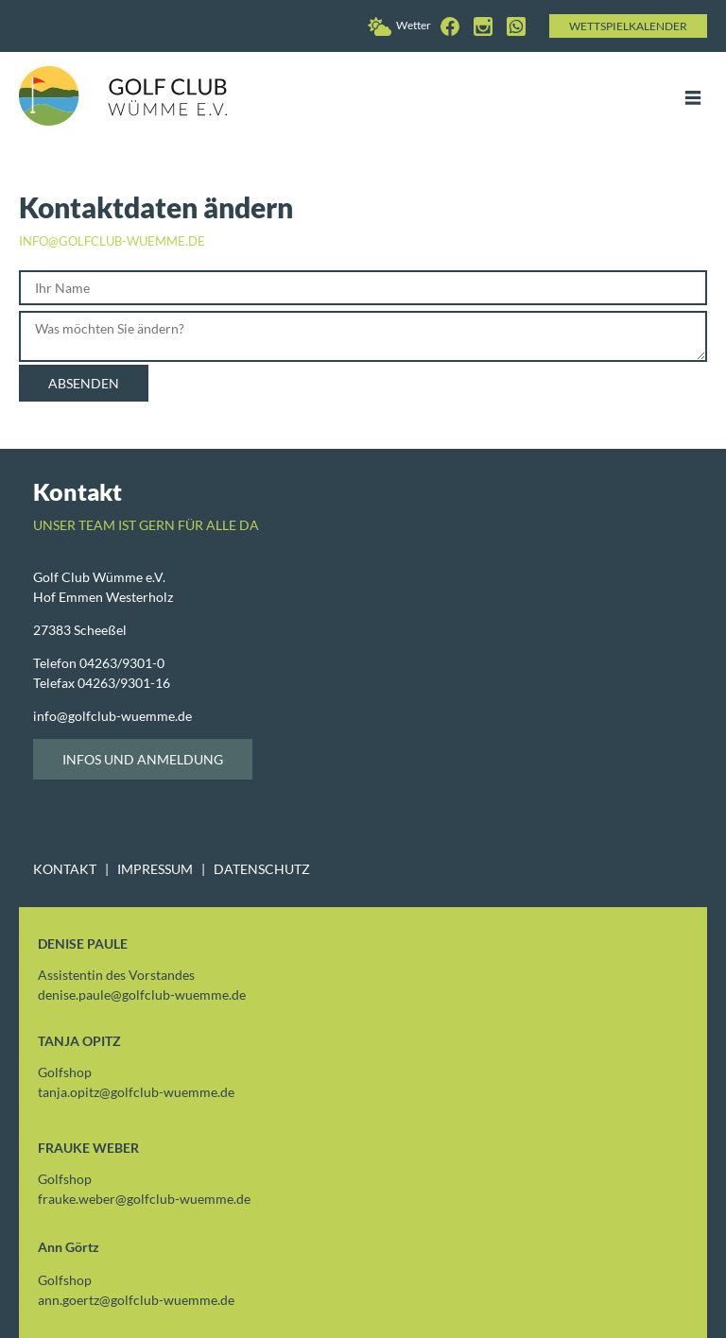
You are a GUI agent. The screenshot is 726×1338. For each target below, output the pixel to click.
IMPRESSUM (155, 869)
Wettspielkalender (628, 26)
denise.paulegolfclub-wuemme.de (142, 994)
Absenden (83, 383)
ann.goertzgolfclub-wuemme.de (136, 1300)
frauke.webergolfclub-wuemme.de (144, 1199)
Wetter (399, 25)
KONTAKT (64, 869)
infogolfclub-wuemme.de (112, 716)
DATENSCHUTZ (262, 869)
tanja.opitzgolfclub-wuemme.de (136, 1092)
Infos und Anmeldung (142, 759)
